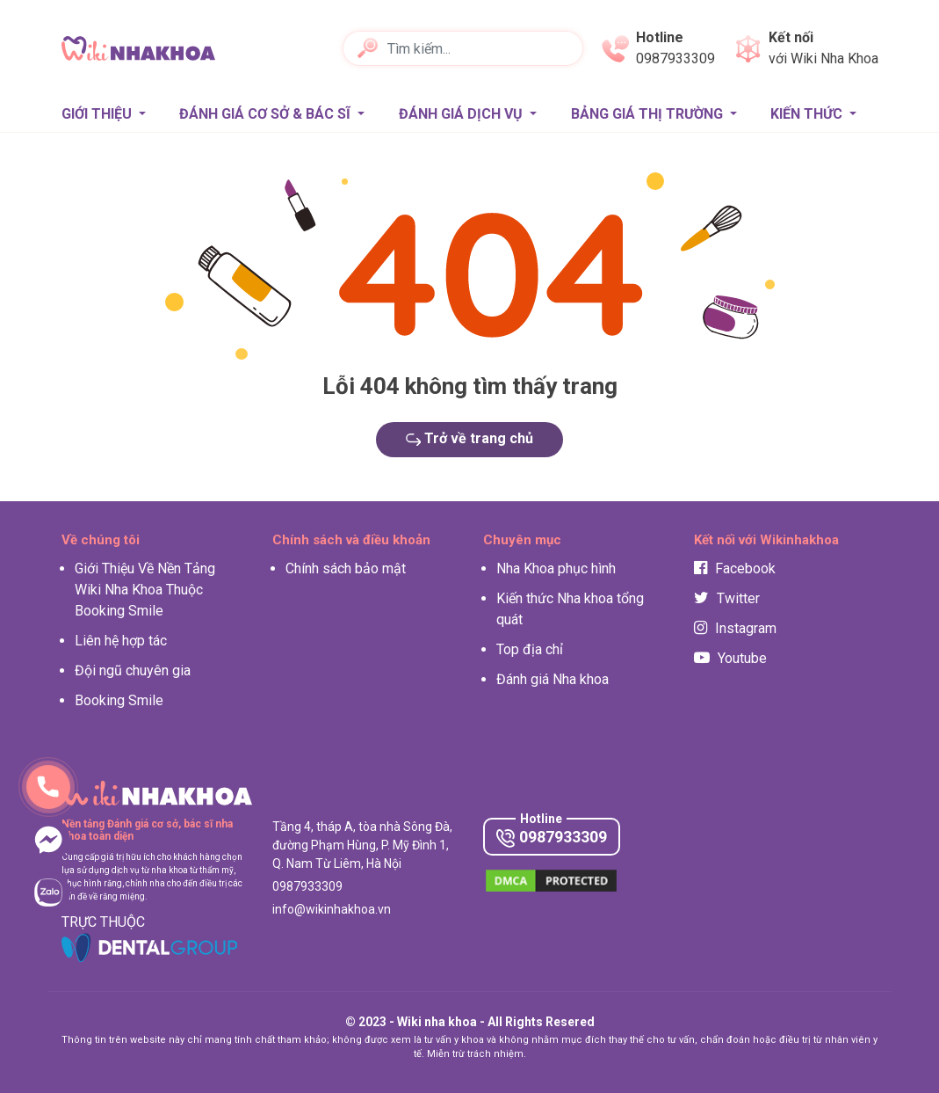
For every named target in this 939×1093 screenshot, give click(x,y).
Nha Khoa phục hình (556, 568)
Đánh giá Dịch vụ (462, 114)
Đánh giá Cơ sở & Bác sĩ (266, 114)
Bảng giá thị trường (648, 114)
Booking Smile (119, 700)
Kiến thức (808, 114)
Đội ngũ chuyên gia (133, 670)
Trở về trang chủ (470, 438)
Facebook (735, 568)
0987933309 (551, 837)
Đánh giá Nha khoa (552, 679)
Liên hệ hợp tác (121, 640)
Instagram (735, 628)
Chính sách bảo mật (345, 568)
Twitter (727, 598)
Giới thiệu (98, 114)
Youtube (730, 658)
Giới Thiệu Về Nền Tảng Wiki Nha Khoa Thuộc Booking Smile (145, 589)
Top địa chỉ (529, 649)
